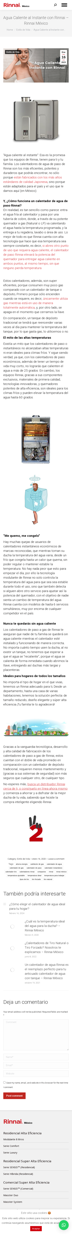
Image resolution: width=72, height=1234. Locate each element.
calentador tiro (11, 872)
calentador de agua (54, 864)
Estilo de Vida (12, 52)
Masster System (12, 1201)
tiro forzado (36, 879)
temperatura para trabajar (54, 875)
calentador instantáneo (53, 868)
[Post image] (4, 904)
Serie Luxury (10, 1152)
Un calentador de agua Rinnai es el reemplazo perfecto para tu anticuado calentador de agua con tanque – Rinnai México (47, 971)
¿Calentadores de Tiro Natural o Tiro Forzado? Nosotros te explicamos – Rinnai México (47, 947)
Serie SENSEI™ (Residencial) (19, 1167)
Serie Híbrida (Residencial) (18, 1173)
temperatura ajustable (16, 875)
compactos (41, 872)
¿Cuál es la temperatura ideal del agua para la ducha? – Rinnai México (45, 925)
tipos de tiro (24, 879)
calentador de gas (17, 868)
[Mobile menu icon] (64, 5)
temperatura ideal (34, 875)
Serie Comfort (11, 1146)
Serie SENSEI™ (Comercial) (18, 1188)
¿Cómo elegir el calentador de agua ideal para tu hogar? (37, 906)
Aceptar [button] (36, 1228)
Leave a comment (56, 859)
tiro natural (48, 879)
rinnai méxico (61, 872)
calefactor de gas (37, 864)
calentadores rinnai (27, 872)
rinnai (51, 872)
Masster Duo (10, 1195)
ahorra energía (21, 864)
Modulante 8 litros (13, 1139)
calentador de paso (34, 868)
